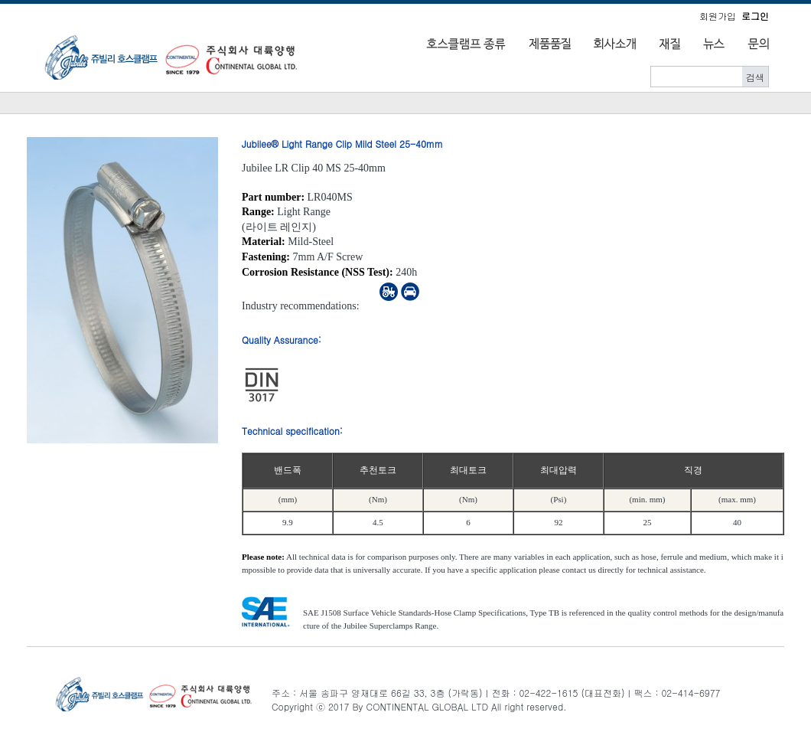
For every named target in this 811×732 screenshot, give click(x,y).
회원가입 (717, 15)
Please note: (263, 556)
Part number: (273, 197)
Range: (258, 211)
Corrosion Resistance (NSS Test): (317, 272)
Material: (263, 241)
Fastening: (266, 257)
